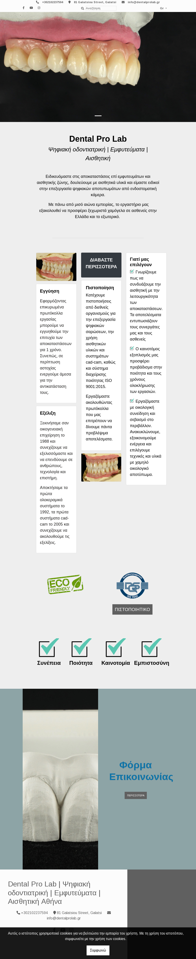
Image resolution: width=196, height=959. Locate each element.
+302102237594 (52, 2)
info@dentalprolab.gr (144, 2)
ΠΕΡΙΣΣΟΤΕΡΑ (135, 795)
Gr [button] (162, 8)
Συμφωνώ (98, 950)
